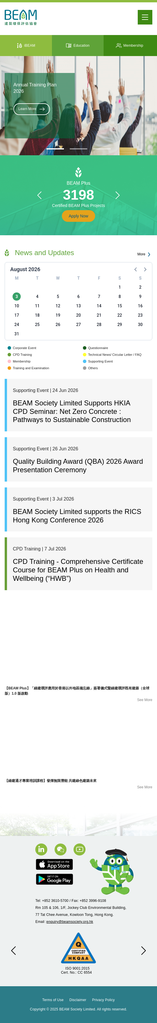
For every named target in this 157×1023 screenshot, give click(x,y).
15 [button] (119, 306)
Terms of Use (53, 1000)
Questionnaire (95, 348)
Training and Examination (28, 368)
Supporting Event (98, 361)
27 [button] (78, 324)
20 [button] (78, 315)
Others (90, 368)
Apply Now (78, 216)
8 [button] (119, 296)
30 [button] (140, 324)
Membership (19, 361)
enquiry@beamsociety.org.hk (69, 922)
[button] (39, 195)
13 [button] (78, 306)
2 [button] (140, 287)
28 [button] (99, 324)
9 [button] (140, 296)
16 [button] (140, 306)
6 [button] (78, 296)
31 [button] (16, 334)
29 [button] (119, 324)
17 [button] (16, 315)
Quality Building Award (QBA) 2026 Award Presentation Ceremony (78, 465)
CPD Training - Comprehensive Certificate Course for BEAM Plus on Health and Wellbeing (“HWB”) (78, 569)
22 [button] (119, 315)
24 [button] (16, 324)
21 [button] (99, 315)
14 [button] (99, 306)
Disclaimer (77, 1000)
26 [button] (57, 324)
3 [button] (16, 296)
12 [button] (57, 306)
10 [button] (16, 306)
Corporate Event (22, 348)
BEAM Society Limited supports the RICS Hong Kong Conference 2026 (77, 516)
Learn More (31, 109)
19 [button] (57, 315)
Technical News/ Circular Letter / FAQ (112, 355)
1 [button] (119, 287)
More (144, 254)
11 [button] (37, 306)
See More (144, 700)
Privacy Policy (103, 1000)
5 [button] (58, 296)
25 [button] (37, 324)
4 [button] (37, 296)
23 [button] (140, 315)
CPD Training (20, 355)
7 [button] (99, 296)
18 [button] (37, 315)
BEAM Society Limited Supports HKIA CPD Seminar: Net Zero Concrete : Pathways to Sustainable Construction (72, 411)
